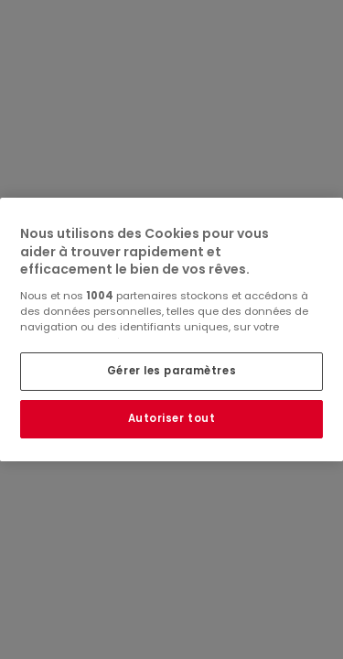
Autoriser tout (172, 418)
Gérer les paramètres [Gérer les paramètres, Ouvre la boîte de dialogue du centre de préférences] (171, 370)
